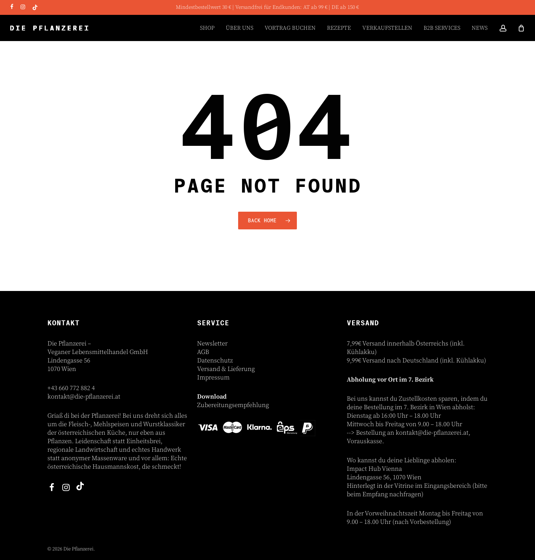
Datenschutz (215, 360)
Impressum (213, 377)
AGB (203, 352)
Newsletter (212, 343)
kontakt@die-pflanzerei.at (83, 397)
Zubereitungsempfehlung (233, 405)
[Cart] (521, 28)
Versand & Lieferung (226, 369)
